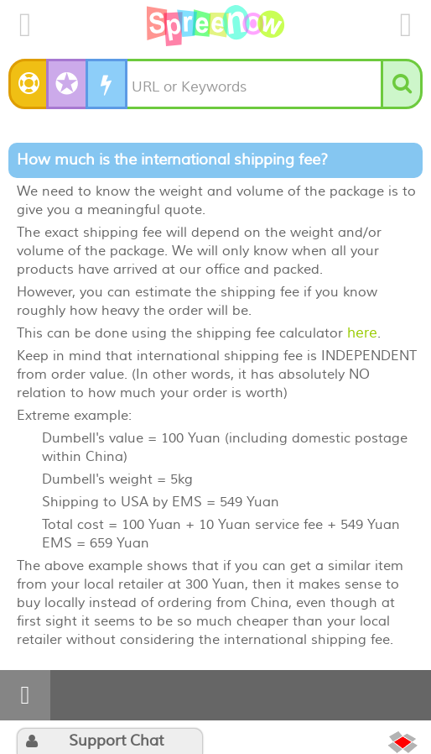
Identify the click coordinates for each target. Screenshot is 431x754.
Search (415, 84)
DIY (111, 84)
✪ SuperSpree (68, 76)
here (362, 333)
